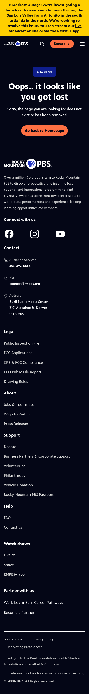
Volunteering (15, 466)
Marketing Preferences (25, 647)
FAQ (7, 517)
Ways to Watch (17, 414)
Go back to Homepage (44, 130)
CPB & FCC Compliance (23, 362)
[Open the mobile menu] (82, 44)
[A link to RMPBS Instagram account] (34, 234)
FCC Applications (18, 352)
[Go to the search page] (42, 43)
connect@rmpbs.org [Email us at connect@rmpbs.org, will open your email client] (24, 284)
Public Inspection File (21, 343)
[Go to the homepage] (16, 44)
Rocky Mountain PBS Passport (29, 494)
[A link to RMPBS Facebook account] (9, 234)
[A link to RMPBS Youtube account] (60, 234)
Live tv (9, 555)
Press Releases (16, 423)
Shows (9, 565)
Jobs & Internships (19, 404)
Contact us (13, 527)
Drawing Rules (16, 381)
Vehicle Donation (18, 485)
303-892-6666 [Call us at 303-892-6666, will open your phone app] (20, 266)
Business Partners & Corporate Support (37, 456)
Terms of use (13, 639)
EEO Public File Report (22, 372)
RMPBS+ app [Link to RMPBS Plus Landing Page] (14, 574)
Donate (62, 44)
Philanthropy (14, 475)
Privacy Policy (43, 639)
